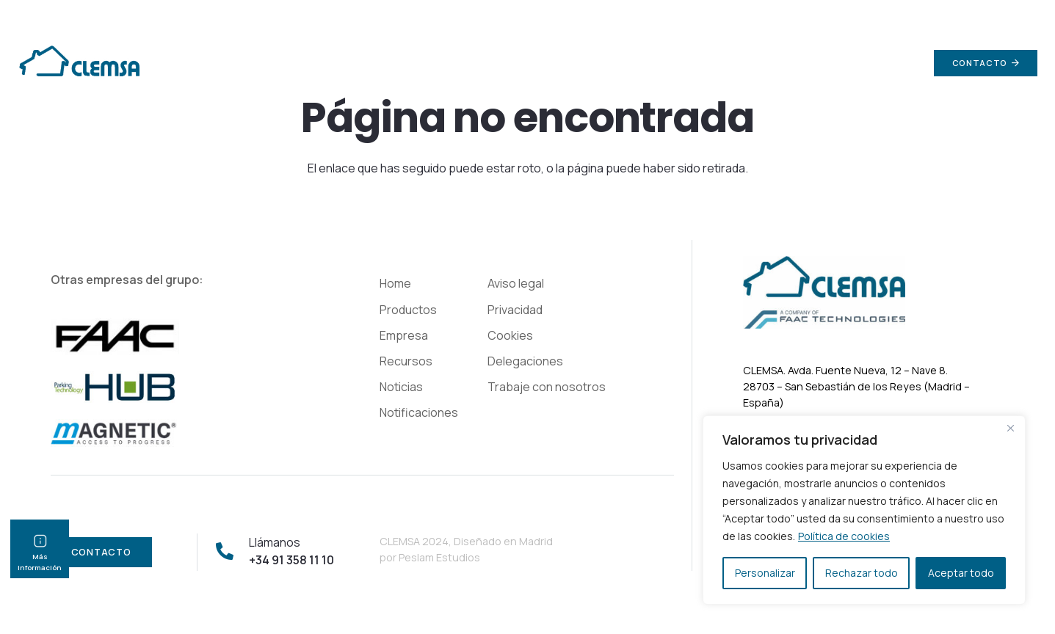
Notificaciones (419, 412)
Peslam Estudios (439, 557)
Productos (408, 310)
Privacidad (515, 310)
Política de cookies (844, 536)
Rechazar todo (861, 573)
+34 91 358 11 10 (998, 14)
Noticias (401, 387)
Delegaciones (525, 361)
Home (395, 283)
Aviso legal (515, 283)
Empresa (404, 335)
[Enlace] (78, 63)
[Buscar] (903, 63)
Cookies (510, 335)
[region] (864, 510)
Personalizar (765, 573)
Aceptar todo (961, 573)
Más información (40, 557)
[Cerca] (1010, 428)
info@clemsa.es (878, 14)
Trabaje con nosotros (546, 387)
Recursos (406, 361)
